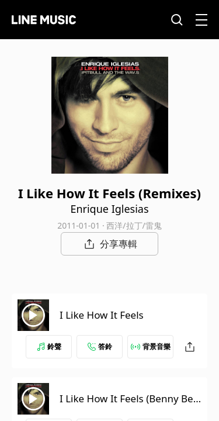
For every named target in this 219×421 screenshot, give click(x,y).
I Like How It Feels (102, 315)
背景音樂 (151, 346)
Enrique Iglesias (109, 209)
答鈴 (100, 346)
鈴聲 (49, 346)
